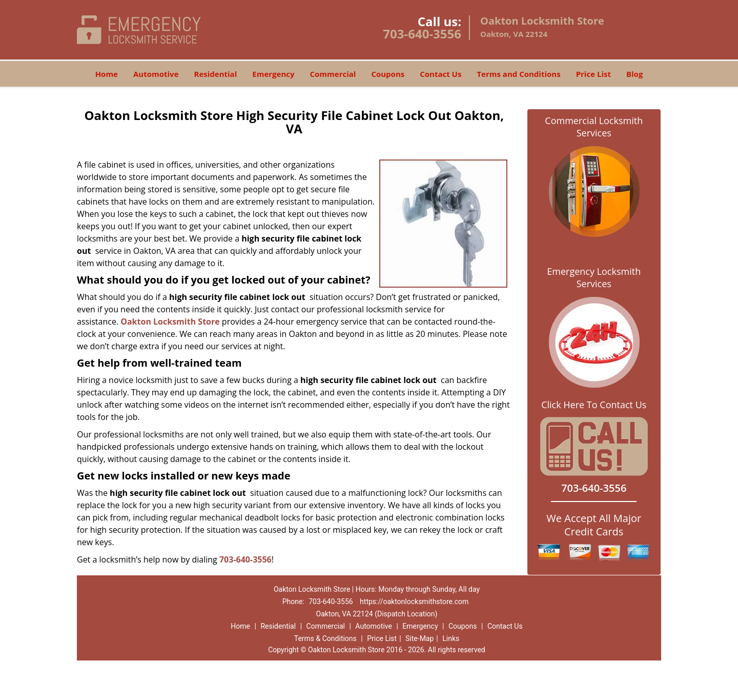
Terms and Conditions (518, 74)
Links (450, 638)
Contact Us (440, 74)
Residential (215, 74)
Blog (634, 74)
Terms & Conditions (325, 638)
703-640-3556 (422, 33)
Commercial (333, 74)
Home (106, 74)
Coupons (387, 74)
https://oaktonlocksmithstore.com (414, 601)
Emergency (273, 74)
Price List (593, 74)
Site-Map (419, 638)
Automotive (156, 74)
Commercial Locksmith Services (594, 126)
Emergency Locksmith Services (594, 277)
